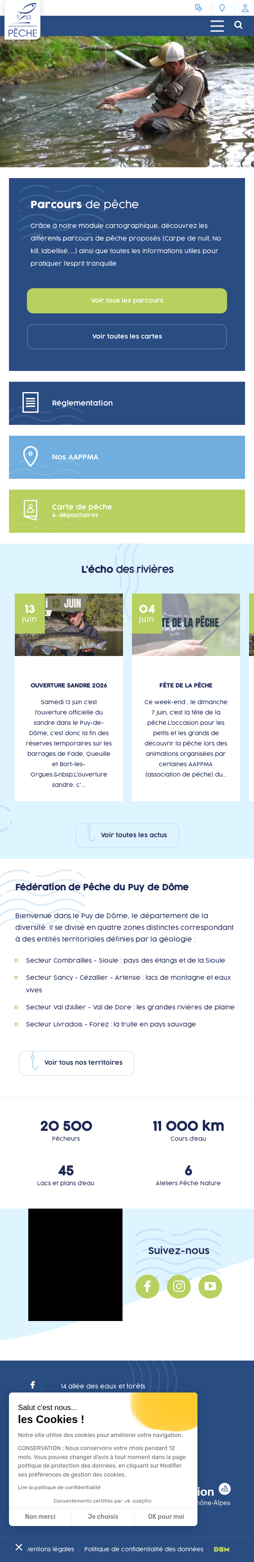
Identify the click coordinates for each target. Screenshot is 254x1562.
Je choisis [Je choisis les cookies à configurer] (103, 1517)
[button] (19, 1547)
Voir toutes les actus (134, 835)
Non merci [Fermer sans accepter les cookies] (40, 1517)
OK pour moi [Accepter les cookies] (166, 1517)
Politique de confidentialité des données (143, 1549)
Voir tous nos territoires (83, 1063)
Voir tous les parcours (127, 301)
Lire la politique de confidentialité (59, 1487)
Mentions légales (49, 1549)
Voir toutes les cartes (127, 337)
